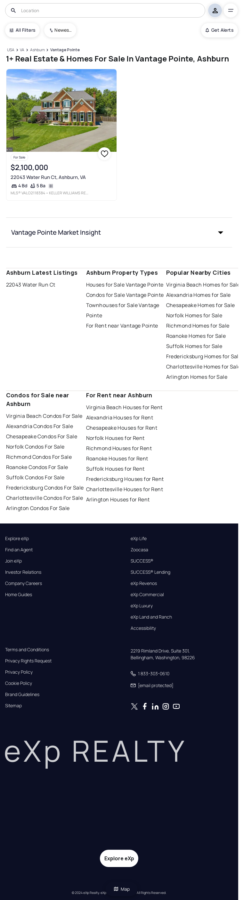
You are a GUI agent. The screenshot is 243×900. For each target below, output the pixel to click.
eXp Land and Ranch (151, 617)
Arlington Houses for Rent (118, 499)
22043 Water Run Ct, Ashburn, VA (47, 177)
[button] (119, 232)
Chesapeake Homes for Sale (200, 305)
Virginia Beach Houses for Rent (124, 407)
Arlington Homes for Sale (197, 376)
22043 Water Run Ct (30, 284)
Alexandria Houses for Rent (119, 417)
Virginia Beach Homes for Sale (203, 284)
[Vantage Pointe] (65, 50)
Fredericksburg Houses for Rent (125, 478)
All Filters (22, 30)
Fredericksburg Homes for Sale (204, 356)
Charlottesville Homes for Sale (203, 366)
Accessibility (143, 628)
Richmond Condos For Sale (39, 456)
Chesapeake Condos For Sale (41, 436)
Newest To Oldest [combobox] (63, 30)
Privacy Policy (19, 672)
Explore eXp (17, 538)
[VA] (22, 50)
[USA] (11, 50)
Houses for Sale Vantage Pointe (125, 284)
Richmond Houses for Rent (119, 448)
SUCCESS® (142, 561)
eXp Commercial (147, 594)
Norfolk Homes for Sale (194, 315)
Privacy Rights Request (28, 661)
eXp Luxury (142, 606)
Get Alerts (219, 30)
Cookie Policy (18, 683)
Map (121, 889)
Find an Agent (19, 549)
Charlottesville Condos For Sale (44, 497)
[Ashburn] (37, 50)
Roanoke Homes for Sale (196, 335)
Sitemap (13, 705)
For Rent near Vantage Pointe (122, 325)
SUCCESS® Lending (150, 572)
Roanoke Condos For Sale (37, 467)
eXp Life (139, 538)
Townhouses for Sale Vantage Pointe (122, 310)
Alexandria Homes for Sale (198, 294)
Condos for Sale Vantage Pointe (125, 294)
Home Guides (18, 594)
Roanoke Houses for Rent (117, 458)
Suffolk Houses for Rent (115, 468)
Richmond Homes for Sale (198, 325)
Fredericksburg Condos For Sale (45, 487)
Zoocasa (139, 549)
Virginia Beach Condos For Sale (44, 415)
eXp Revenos (144, 583)
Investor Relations (23, 572)
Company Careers (23, 583)
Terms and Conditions (27, 649)
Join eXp (13, 561)
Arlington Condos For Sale (38, 508)
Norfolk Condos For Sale (35, 446)
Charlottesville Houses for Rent (124, 489)
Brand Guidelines (22, 694)
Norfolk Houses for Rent (115, 438)
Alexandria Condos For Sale (39, 426)
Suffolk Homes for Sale (194, 346)
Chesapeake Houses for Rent (121, 427)
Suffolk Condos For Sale (35, 477)
